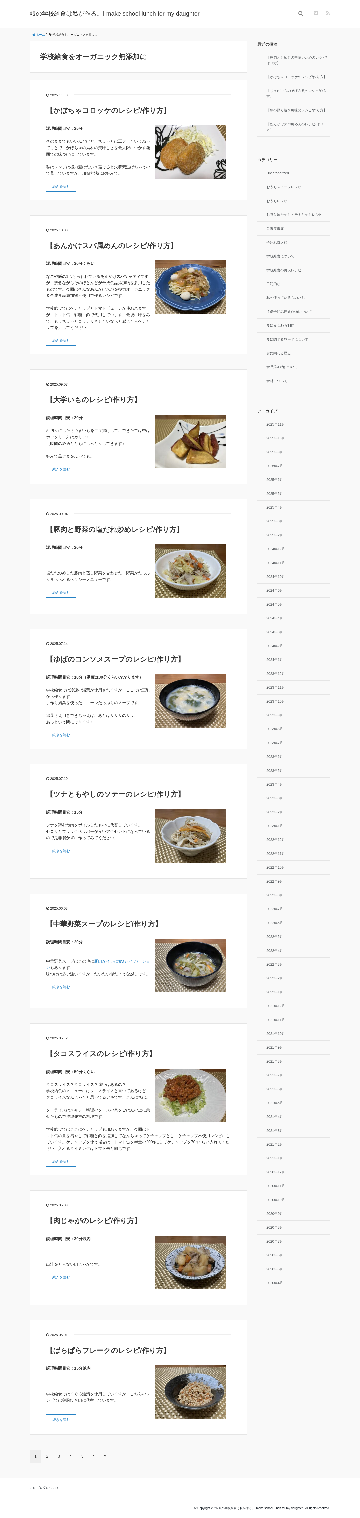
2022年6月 (274, 923)
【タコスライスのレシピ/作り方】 (101, 1054)
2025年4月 (274, 507)
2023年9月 (274, 715)
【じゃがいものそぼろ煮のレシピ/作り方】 (296, 93)
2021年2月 (274, 1144)
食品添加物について (282, 367)
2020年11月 (275, 1186)
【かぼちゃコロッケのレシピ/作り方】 (108, 110)
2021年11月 (275, 1020)
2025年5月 (274, 494)
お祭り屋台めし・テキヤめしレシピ (294, 215)
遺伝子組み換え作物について (289, 312)
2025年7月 (274, 466)
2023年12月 (275, 674)
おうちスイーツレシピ (284, 187)
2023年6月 (274, 757)
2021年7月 (274, 1075)
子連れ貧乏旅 (277, 242)
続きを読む (61, 186)
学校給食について (280, 256)
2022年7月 (274, 909)
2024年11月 (275, 563)
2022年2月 (274, 978)
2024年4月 (274, 618)
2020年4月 (274, 1283)
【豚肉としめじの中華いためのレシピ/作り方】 (296, 60)
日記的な (273, 284)
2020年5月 (274, 1269)
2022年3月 (274, 964)
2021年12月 (275, 1006)
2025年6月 (274, 480)
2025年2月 (274, 535)
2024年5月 (274, 604)
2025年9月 (274, 452)
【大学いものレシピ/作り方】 (93, 400)
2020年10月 (275, 1200)
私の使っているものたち (285, 298)
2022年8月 (274, 895)
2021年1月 (274, 1158)
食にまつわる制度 (280, 325)
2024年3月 (274, 632)
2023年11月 (275, 687)
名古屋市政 (275, 228)
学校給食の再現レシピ (284, 270)
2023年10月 (275, 701)
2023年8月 (274, 729)
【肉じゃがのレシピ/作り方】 (93, 1221)
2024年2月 (274, 646)
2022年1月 (274, 992)
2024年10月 (275, 577)
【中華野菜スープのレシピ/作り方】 (104, 924)
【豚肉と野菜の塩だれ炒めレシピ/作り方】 (115, 529)
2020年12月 (275, 1172)
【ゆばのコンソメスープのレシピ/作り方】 (115, 659)
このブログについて (44, 1488)
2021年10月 (275, 1034)
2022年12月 (275, 840)
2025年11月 (275, 424)
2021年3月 (274, 1131)
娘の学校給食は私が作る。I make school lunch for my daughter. (115, 13)
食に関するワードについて (287, 339)
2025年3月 (274, 521)
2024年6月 (274, 590)
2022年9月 (274, 881)
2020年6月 (274, 1255)
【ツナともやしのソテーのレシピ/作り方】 (115, 794)
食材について (277, 381)
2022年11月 (275, 854)
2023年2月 (274, 812)
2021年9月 (274, 1047)
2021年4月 (274, 1117)
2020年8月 (274, 1227)
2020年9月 (274, 1214)
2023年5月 (274, 771)
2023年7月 (274, 743)
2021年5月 (274, 1103)
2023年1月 (274, 826)
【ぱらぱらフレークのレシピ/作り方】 (108, 1350)
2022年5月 (274, 937)
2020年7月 (274, 1241)
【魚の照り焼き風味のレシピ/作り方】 (296, 110)
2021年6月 (274, 1089)
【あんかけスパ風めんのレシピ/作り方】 (112, 246)
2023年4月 (274, 784)
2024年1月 (274, 660)
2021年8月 (274, 1061)
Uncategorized (277, 173)
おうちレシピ (277, 201)
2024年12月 (275, 549)
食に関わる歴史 (278, 353)
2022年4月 (274, 951)
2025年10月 (275, 438)
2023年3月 (274, 798)
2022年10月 (275, 867)
